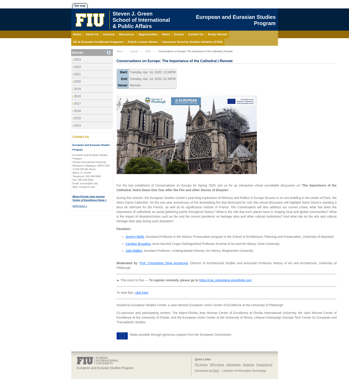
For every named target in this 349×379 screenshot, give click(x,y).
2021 (77, 74)
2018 (77, 96)
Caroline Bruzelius (138, 244)
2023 (77, 59)
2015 (77, 118)
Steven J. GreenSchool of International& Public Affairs (141, 20)
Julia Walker (134, 250)
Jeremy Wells (135, 236)
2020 (77, 81)
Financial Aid (264, 364)
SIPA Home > (80, 206)
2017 (77, 103)
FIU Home (201, 364)
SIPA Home (217, 364)
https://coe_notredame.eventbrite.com (225, 280)
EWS (216, 370)
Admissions (233, 364)
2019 (77, 89)
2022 (77, 67)
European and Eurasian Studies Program (236, 20)
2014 (77, 125)
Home (120, 51)
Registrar (248, 364)
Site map (79, 5)
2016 (77, 111)
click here (141, 292)
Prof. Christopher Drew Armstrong (164, 263)
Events (77, 52)
